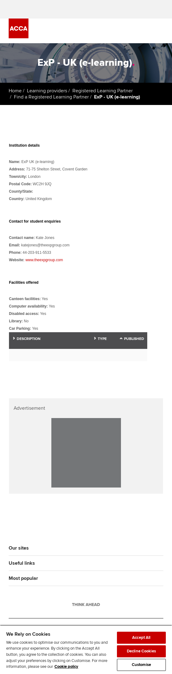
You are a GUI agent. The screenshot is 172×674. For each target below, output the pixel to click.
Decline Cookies (141, 651)
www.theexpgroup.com (44, 260)
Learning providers (47, 91)
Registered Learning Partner (102, 91)
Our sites (19, 548)
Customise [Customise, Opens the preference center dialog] (141, 664)
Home (15, 91)
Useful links (22, 563)
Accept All (141, 637)
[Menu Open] (159, 30)
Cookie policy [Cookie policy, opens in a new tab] (66, 666)
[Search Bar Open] (142, 30)
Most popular (23, 578)
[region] (86, 649)
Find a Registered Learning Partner (51, 97)
